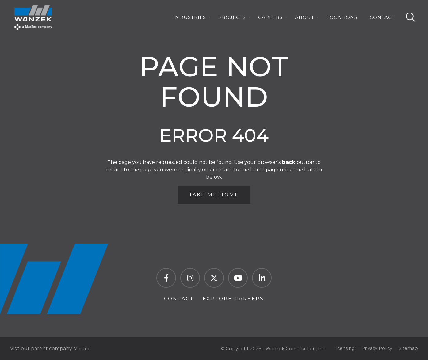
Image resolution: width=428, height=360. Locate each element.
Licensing (342, 348)
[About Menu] (317, 19)
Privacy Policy (376, 348)
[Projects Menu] (249, 19)
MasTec (82, 348)
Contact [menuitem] (382, 19)
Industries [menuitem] (189, 19)
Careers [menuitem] (270, 19)
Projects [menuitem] (232, 19)
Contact (177, 298)
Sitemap (408, 348)
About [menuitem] (304, 19)
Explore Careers (234, 298)
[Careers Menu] (286, 19)
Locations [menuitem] (342, 19)
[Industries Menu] (209, 19)
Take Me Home (214, 195)
